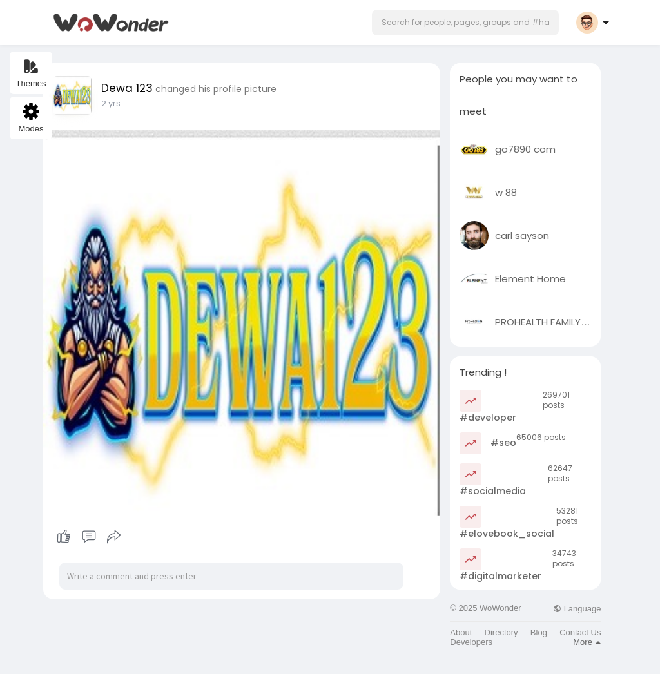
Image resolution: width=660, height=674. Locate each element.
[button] (465, 22)
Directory (501, 632)
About (461, 632)
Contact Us (580, 632)
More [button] (587, 642)
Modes (30, 118)
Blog (538, 632)
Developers (471, 642)
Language (577, 608)
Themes (31, 73)
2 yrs (111, 103)
